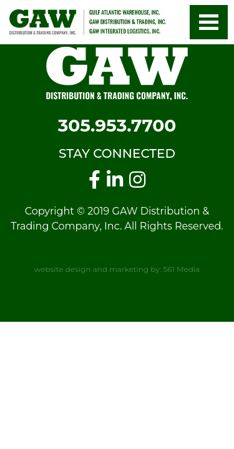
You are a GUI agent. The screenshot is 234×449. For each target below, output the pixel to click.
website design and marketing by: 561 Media (117, 269)
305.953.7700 (117, 125)
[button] (209, 22)
